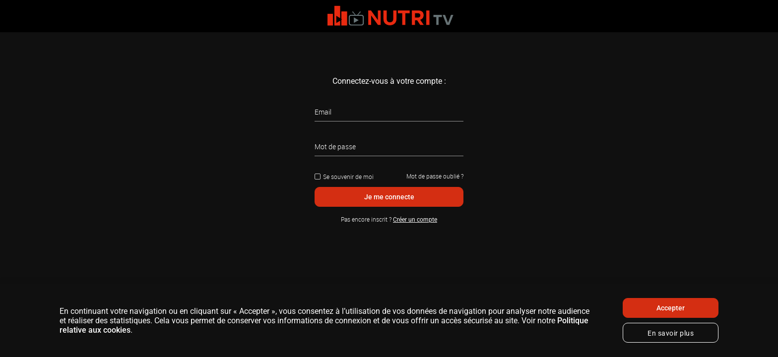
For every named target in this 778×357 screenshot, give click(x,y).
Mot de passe (335, 146)
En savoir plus (671, 333)
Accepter (670, 308)
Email (323, 112)
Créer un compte (415, 219)
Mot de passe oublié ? (434, 176)
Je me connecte (389, 197)
